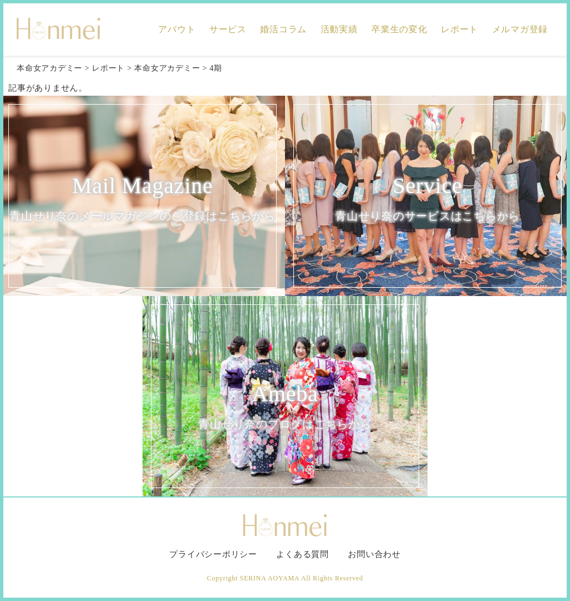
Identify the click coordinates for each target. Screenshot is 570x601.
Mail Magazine (142, 199)
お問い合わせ (374, 554)
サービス (228, 29)
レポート (459, 29)
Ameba (285, 407)
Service (427, 199)
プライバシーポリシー (213, 554)
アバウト (176, 29)
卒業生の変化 (399, 29)
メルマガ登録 (520, 29)
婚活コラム (283, 29)
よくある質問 (302, 554)
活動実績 (339, 29)
